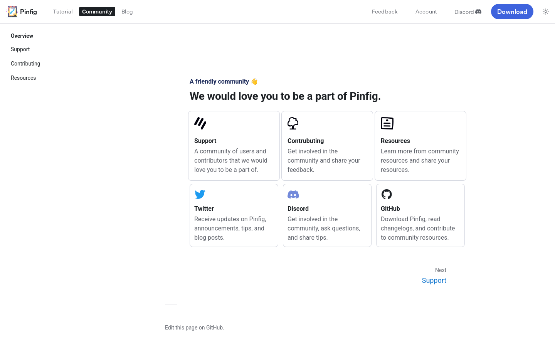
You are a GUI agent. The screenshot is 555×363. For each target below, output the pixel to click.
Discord (467, 11)
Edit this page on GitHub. (194, 327)
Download (512, 11)
